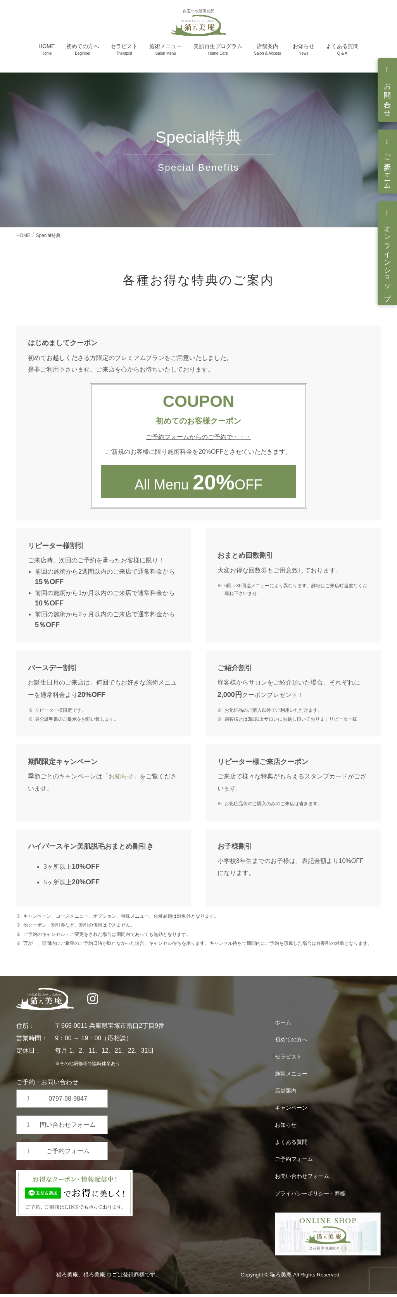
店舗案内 (286, 1093)
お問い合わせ (387, 96)
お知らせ (286, 1127)
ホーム (283, 1025)
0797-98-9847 (67, 1101)
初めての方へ (291, 1042)
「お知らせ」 (121, 779)
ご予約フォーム (387, 168)
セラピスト (288, 1059)
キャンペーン (291, 1110)
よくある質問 (291, 1144)
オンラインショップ (387, 259)
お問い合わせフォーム (302, 1179)
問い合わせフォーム (68, 1127)
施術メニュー (291, 1076)
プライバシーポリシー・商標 (310, 1196)
